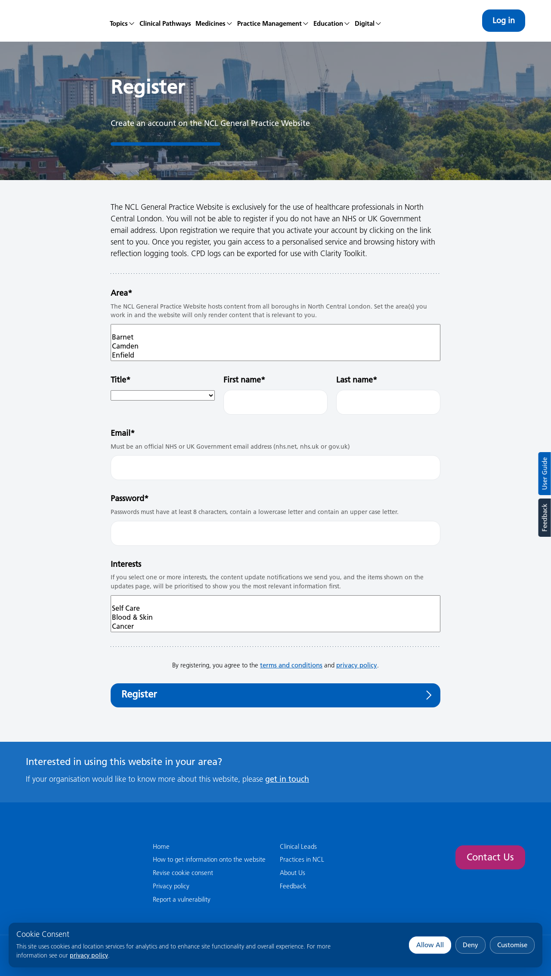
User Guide (545, 473)
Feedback (544, 518)
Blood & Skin (275, 617)
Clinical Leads (298, 846)
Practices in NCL (302, 859)
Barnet (275, 337)
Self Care (275, 608)
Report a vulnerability (181, 899)
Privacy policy (171, 886)
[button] (214, 20)
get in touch (287, 779)
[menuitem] (122, 20)
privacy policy (89, 955)
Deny (470, 945)
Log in (503, 20)
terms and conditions (291, 665)
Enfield (275, 355)
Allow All (430, 945)
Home (161, 846)
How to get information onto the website (209, 859)
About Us (292, 873)
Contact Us (490, 857)
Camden (275, 346)
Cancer (275, 626)
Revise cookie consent (183, 873)
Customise (512, 945)
